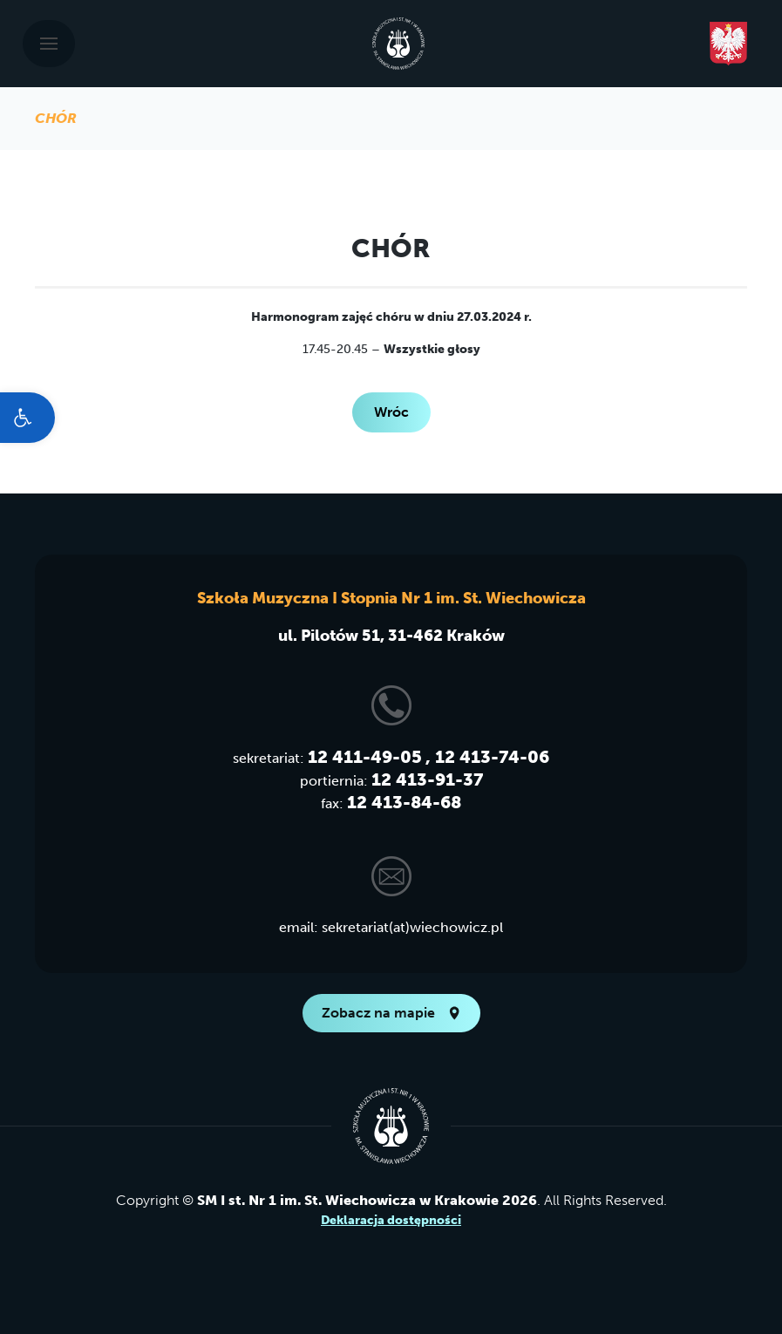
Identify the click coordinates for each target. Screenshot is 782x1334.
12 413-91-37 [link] (427, 779)
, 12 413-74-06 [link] (487, 756)
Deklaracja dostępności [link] (391, 1220)
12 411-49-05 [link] (365, 756)
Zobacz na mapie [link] (391, 1012)
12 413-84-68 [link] (404, 802)
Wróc (391, 412)
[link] (27, 417)
